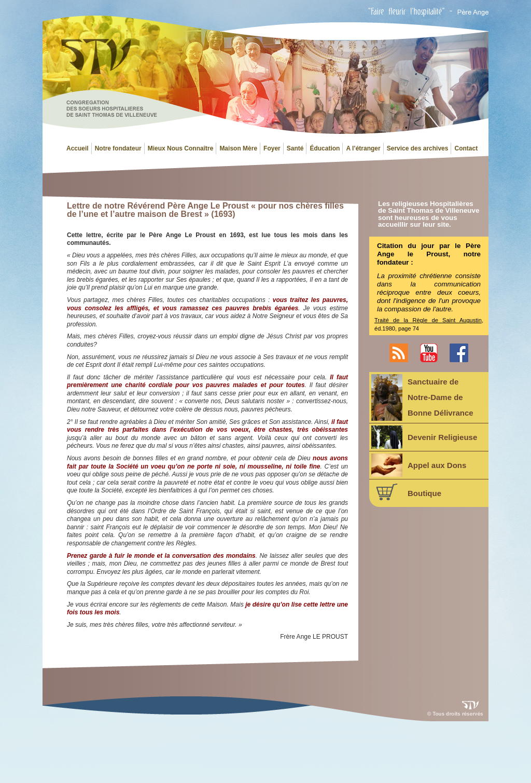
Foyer (272, 148)
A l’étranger (363, 148)
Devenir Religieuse (424, 437)
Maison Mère (238, 148)
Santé (295, 148)
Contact (466, 148)
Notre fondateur (118, 148)
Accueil (77, 148)
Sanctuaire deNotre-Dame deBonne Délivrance (422, 397)
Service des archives (418, 148)
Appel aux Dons (418, 465)
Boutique (406, 492)
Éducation (325, 148)
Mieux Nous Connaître (181, 148)
